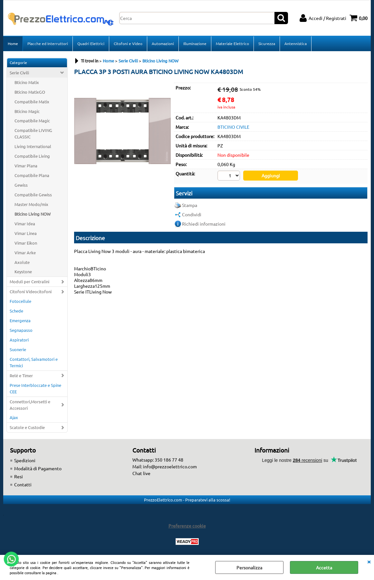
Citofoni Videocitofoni (31, 291)
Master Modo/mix (31, 204)
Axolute (22, 262)
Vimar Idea (24, 223)
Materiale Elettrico (232, 43)
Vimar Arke (25, 252)
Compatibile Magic (32, 120)
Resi (18, 476)
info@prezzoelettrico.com (170, 466)
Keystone (23, 271)
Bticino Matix (26, 82)
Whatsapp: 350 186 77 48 (157, 460)
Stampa (189, 205)
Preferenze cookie (187, 526)
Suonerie (18, 349)
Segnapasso (21, 330)
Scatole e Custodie (27, 427)
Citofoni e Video (128, 43)
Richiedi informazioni (203, 224)
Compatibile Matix (31, 101)
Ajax (14, 417)
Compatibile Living (32, 156)
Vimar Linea (25, 233)
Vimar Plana (25, 165)
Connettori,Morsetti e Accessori (30, 405)
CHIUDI (369, 561)
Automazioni (163, 43)
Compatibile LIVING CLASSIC (33, 133)
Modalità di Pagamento (38, 468)
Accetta (324, 567)
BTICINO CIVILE (233, 127)
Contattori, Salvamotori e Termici (34, 362)
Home (13, 43)
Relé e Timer (21, 375)
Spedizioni (24, 460)
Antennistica (295, 43)
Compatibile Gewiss (33, 194)
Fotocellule (20, 301)
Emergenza (20, 320)
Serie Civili (19, 72)
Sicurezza (266, 43)
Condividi (191, 214)
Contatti (23, 484)
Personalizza (249, 567)
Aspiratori (19, 339)
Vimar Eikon (25, 243)
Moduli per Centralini (29, 281)
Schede (16, 310)
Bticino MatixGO (29, 92)
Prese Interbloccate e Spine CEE (35, 388)
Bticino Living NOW (32, 214)
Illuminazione (194, 43)
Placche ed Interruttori (47, 43)
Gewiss (21, 185)
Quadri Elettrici (90, 43)
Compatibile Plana (31, 175)
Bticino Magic (27, 111)
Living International (32, 146)
